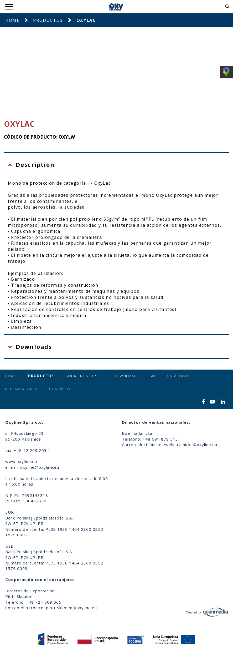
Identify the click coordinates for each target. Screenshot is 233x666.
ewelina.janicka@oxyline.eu (190, 444)
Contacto (60, 388)
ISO (151, 376)
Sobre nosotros (84, 376)
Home (12, 20)
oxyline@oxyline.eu (39, 467)
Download (125, 376)
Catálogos (179, 376)
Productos (48, 20)
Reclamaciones (21, 388)
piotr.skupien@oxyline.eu (71, 607)
